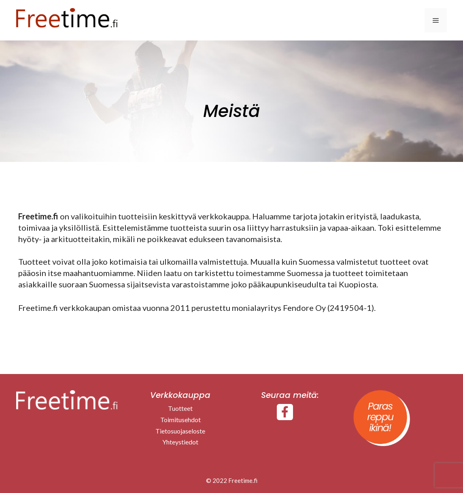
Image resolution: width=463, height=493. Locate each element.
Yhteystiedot (180, 442)
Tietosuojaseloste (180, 431)
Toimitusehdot (180, 419)
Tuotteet (180, 408)
